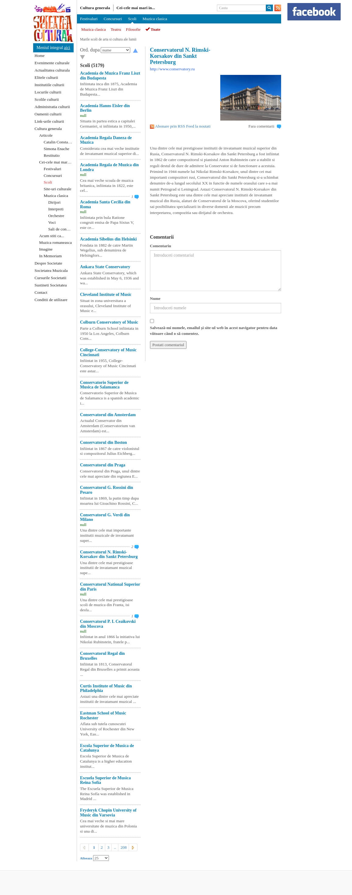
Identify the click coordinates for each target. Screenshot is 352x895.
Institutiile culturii (49, 84)
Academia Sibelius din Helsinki (108, 239)
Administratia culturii (52, 106)
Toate (152, 29)
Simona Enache (56, 148)
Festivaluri (52, 169)
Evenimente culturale (52, 63)
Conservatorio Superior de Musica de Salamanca (104, 384)
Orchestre (56, 215)
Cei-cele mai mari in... (136, 7)
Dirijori (54, 202)
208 (123, 847)
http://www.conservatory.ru (172, 69)
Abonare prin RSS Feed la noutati (183, 126)
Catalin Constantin (59, 142)
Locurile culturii (48, 92)
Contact (41, 292)
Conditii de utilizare (51, 299)
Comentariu (160, 246)
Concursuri (53, 175)
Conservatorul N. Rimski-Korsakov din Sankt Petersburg (109, 554)
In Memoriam (50, 256)
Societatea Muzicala (51, 270)
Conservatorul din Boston (103, 442)
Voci (52, 222)
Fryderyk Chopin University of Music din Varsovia (108, 812)
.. (115, 847)
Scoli (48, 182)
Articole (46, 135)
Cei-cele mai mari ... (56, 162)
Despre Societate (48, 263)
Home (40, 55)
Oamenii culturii (48, 114)
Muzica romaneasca (55, 242)
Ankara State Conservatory (105, 267)
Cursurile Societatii (51, 278)
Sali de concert (60, 229)
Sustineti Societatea (51, 285)
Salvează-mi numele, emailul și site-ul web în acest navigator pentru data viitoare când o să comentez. (213, 330)
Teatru (116, 29)
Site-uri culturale (57, 189)
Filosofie (133, 29)
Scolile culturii (47, 99)
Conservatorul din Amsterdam (108, 414)
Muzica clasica (56, 195)
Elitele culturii (46, 77)
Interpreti (56, 209)
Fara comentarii (261, 126)
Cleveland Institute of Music (105, 294)
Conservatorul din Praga (102, 465)
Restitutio (52, 155)
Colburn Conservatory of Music (109, 322)
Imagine (46, 249)
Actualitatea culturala (52, 70)
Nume (155, 298)
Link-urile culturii (49, 121)
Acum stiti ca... (51, 235)
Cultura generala (48, 128)
